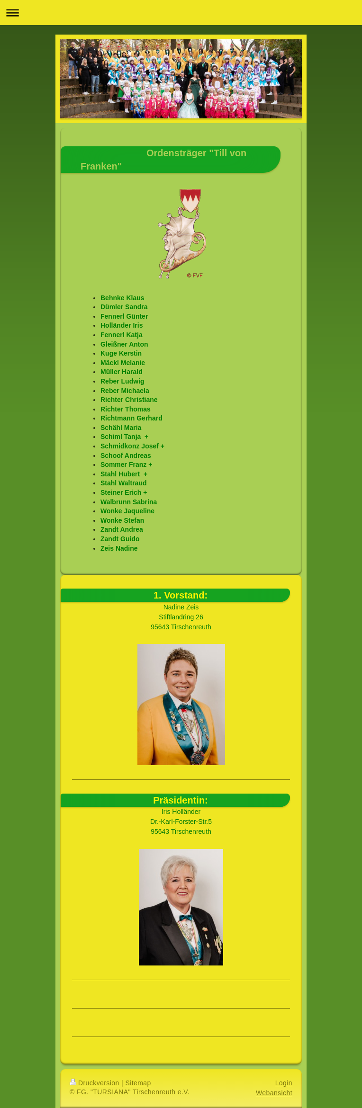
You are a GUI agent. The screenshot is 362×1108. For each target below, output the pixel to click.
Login (283, 1083)
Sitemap (138, 1083)
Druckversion (94, 1083)
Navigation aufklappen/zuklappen (181, 12)
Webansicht (274, 1093)
